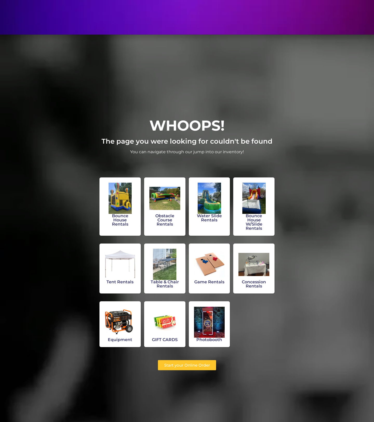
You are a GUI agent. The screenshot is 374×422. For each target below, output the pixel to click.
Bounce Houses (83, 17)
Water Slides (117, 17)
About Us (223, 17)
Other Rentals (191, 17)
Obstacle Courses (153, 17)
